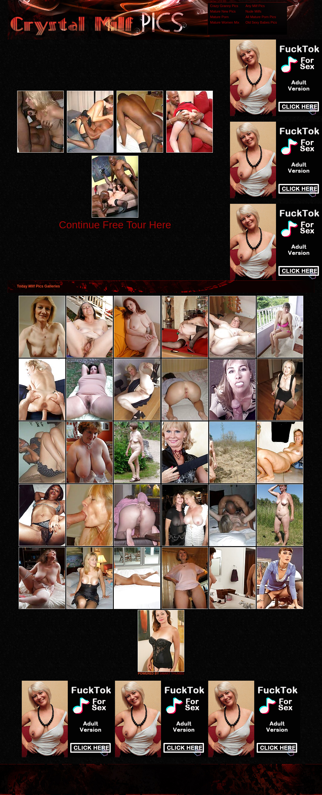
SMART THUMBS (172, 673)
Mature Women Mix (224, 22)
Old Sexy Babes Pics (261, 22)
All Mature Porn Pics (260, 17)
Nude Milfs (253, 11)
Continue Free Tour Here (115, 224)
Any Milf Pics (255, 6)
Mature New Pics (223, 11)
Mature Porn (219, 17)
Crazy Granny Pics (224, 6)
